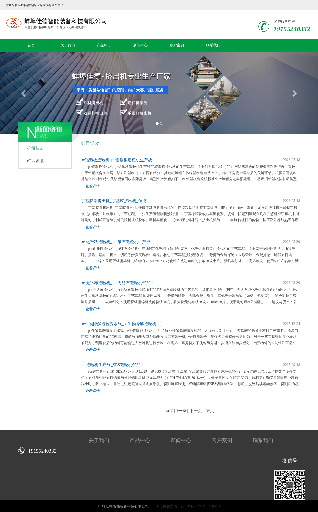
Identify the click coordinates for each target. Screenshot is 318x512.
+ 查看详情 (91, 186)
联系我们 (213, 45)
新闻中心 (140, 45)
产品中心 (104, 45)
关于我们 (67, 45)
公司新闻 (35, 148)
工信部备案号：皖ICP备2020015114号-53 (188, 506)
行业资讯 (35, 161)
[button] (24, 93)
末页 (210, 411)
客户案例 (177, 45)
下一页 (196, 411)
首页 (31, 45)
